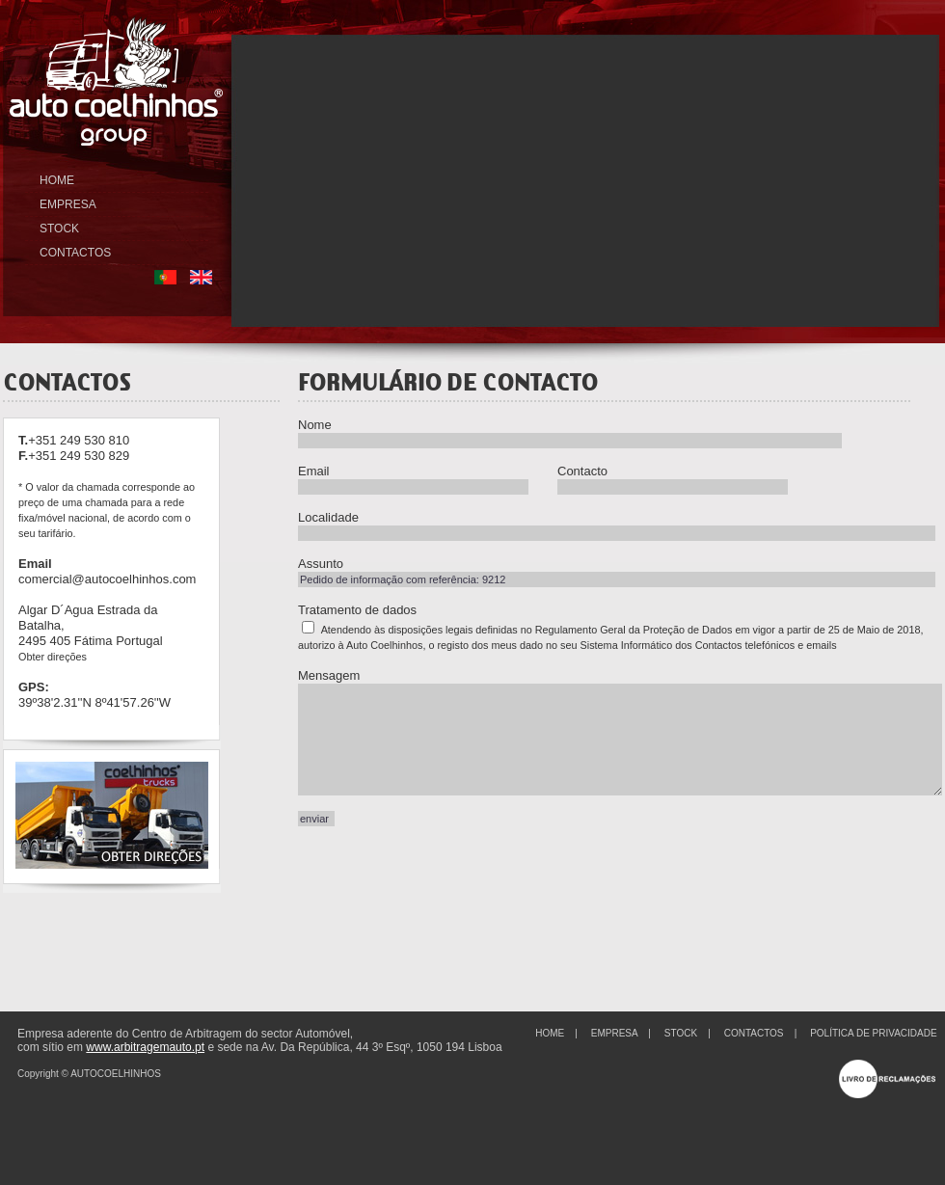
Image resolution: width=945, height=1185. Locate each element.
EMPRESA (68, 204)
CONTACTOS (75, 252)
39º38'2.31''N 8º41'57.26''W (94, 702)
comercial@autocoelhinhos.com (107, 579)
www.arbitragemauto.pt (145, 1047)
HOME (57, 180)
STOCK (59, 228)
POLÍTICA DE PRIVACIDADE (873, 1033)
